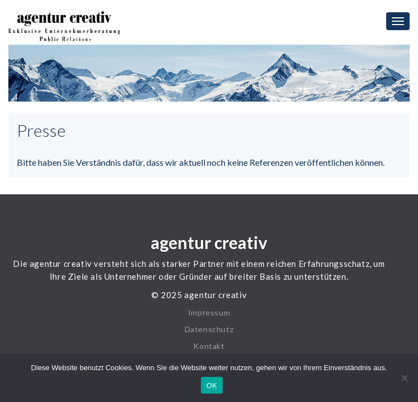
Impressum (209, 306)
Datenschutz (209, 323)
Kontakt (208, 339)
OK (211, 385)
